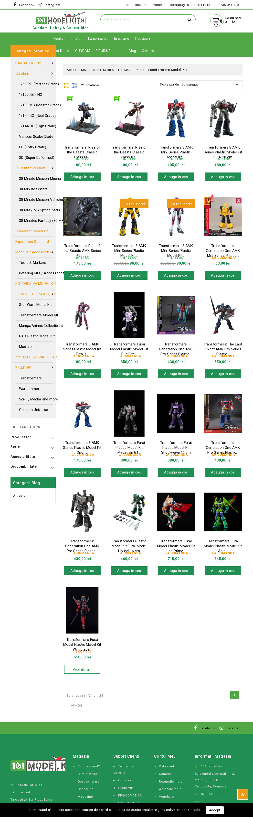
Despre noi (86, 789)
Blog (132, 51)
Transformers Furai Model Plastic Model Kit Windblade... (82, 644)
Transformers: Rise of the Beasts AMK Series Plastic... (82, 251)
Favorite (156, 5)
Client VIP (125, 788)
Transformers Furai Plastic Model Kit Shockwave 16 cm (176, 448)
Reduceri (142, 39)
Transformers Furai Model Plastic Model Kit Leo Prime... (176, 546)
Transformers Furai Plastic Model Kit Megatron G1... (129, 448)
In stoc (77, 39)
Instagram (52, 5)
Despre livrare (88, 781)
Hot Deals (61, 51)
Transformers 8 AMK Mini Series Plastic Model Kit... (176, 152)
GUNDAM (82, 51)
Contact (148, 51)
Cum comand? (89, 766)
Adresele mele (170, 789)
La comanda (98, 39)
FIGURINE (103, 51)
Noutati (59, 39)
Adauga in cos (82, 177)
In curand (121, 39)
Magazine (85, 796)
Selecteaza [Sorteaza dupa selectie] (210, 84)
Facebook (27, 5)
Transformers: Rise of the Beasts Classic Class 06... (82, 152)
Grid (66, 85)
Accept (214, 810)
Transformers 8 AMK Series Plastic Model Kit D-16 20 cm (223, 152)
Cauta (189, 19)
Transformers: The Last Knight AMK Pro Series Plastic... (223, 349)
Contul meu (165, 756)
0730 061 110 (229, 5)
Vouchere (166, 796)
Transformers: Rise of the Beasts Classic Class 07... (129, 152)
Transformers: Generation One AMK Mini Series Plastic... (223, 251)
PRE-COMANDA (130, 795)
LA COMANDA (129, 803)
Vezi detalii (82, 670)
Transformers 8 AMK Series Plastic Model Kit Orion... (82, 448)
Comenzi (166, 774)
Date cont (166, 766)
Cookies (124, 780)
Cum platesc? (88, 774)
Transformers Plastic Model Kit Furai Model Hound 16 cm (129, 546)
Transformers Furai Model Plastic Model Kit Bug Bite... (129, 349)
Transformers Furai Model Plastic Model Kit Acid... (223, 546)
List (74, 85)
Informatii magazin (213, 756)
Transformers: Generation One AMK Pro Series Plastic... (176, 349)
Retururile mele (170, 781)
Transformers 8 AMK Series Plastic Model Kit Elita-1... (82, 349)
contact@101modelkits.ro (190, 5)
